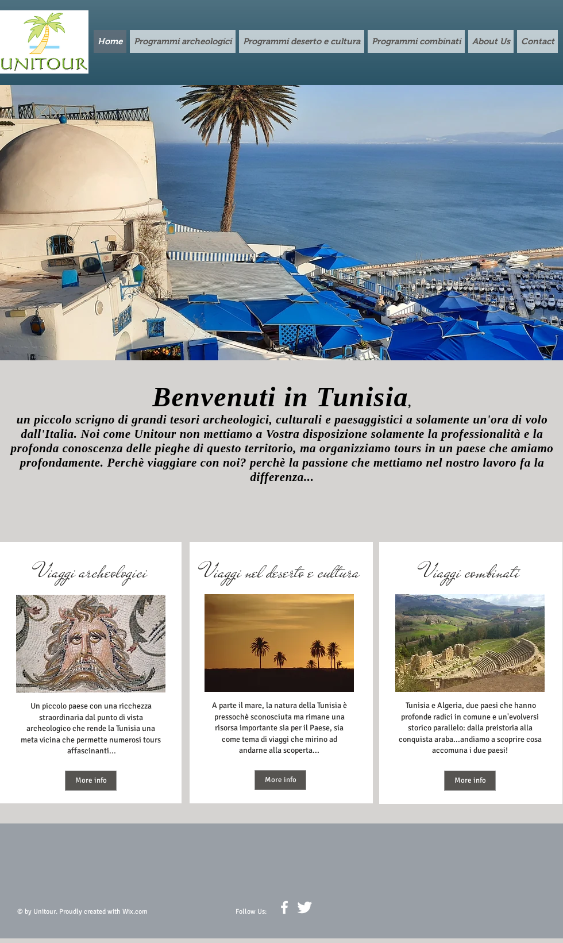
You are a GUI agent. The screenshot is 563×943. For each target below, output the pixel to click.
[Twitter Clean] (304, 907)
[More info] (91, 781)
